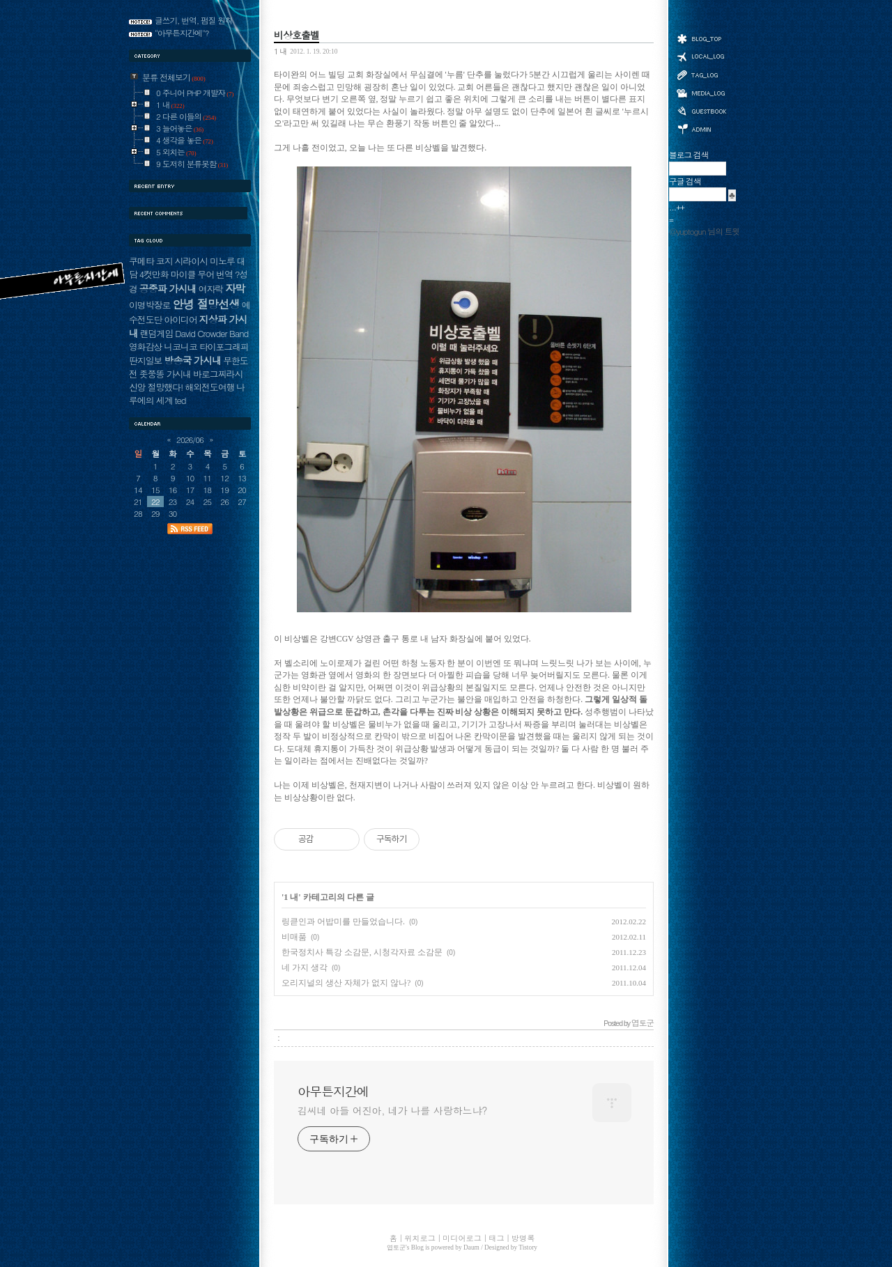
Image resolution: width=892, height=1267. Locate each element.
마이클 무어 (193, 274)
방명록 (701, 110)
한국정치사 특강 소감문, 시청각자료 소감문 (362, 952)
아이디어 (180, 319)
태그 (701, 74)
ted (180, 400)
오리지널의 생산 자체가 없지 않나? (346, 983)
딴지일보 (145, 360)
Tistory (527, 1247)
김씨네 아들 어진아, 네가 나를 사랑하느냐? (392, 1110)
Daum (471, 1247)
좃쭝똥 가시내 (165, 373)
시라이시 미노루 (205, 260)
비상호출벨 (296, 35)
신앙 (137, 387)
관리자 (701, 127)
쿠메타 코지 (151, 260)
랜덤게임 (156, 333)
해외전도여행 (209, 387)
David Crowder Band (211, 333)
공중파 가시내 (168, 288)
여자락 (211, 288)
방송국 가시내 (192, 360)
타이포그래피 (224, 346)
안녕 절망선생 (206, 303)
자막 (235, 288)
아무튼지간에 (333, 1091)
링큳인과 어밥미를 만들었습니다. (343, 921)
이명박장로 (149, 304)
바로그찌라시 (218, 373)
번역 (224, 274)
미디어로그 (701, 93)
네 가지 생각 (305, 967)
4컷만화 (154, 274)
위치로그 (701, 56)
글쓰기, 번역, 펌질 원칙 (194, 20)
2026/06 (189, 439)
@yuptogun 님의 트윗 (704, 231)
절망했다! (165, 387)
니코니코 (180, 346)
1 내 (280, 50)
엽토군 (396, 1247)
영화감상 (145, 346)
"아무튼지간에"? (182, 32)
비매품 (294, 937)
